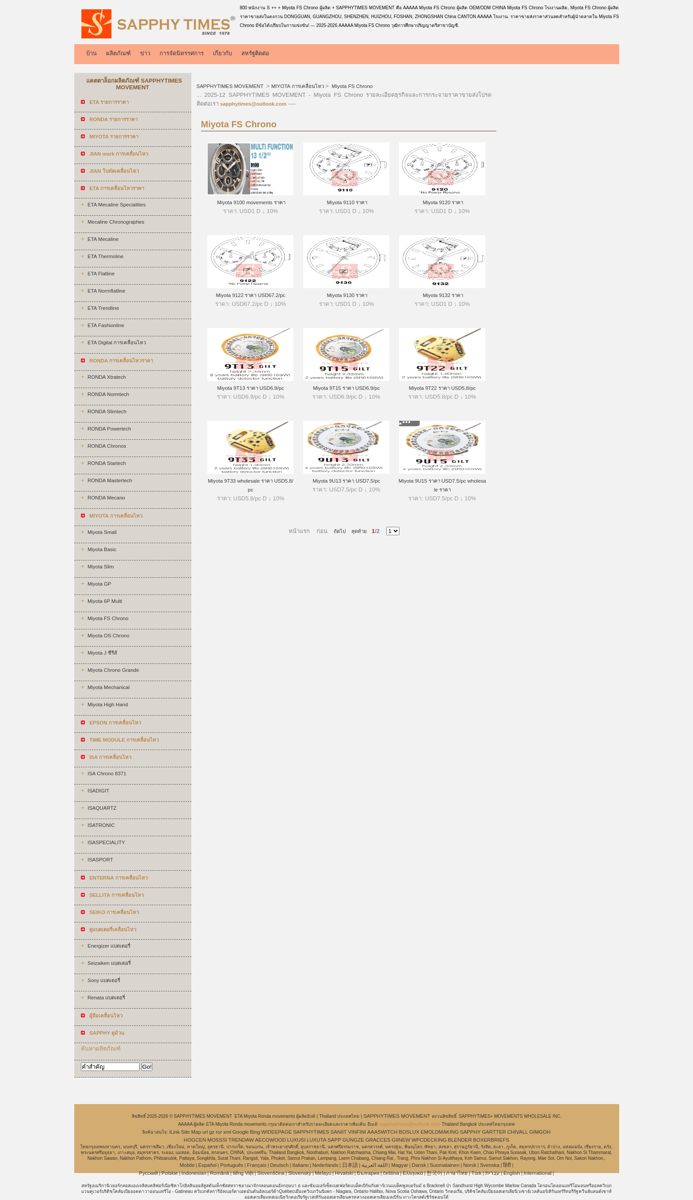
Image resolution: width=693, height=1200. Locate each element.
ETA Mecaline (103, 239)
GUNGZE (353, 1140)
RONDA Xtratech (107, 377)
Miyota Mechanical (108, 687)
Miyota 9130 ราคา (346, 295)
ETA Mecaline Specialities (116, 204)
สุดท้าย (356, 531)
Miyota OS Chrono (108, 635)
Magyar (399, 1165)
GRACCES (378, 1140)
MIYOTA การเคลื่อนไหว (297, 86)
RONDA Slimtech (107, 411)
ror (219, 1132)
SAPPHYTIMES (311, 1132)
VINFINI (357, 1132)
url (205, 1132)
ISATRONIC (101, 825)
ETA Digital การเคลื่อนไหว (117, 342)
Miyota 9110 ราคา (346, 202)
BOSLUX (409, 1132)
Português (231, 1165)
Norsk (469, 1165)
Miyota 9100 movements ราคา (251, 202)
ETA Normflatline (106, 290)
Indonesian (194, 1173)
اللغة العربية (375, 1165)
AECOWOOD (270, 1140)
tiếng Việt (243, 1173)
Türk (477, 1173)
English (511, 1173)
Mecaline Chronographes (116, 222)
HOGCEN (195, 1140)
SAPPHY (470, 1132)
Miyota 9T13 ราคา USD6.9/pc (250, 388)
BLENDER (460, 1140)
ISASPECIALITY (106, 842)
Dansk (419, 1165)
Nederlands (325, 1165)
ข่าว (145, 53)
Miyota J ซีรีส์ (102, 652)
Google (240, 1132)
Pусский (148, 1173)
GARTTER (494, 1132)
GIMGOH (540, 1132)
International (538, 1173)
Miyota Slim (101, 566)
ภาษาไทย (457, 1173)
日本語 (350, 1165)
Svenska (489, 1165)
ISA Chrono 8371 (107, 773)
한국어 (434, 1173)
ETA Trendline (103, 308)
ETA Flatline (101, 273)
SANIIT (339, 1132)
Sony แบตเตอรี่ (104, 980)
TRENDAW (241, 1140)
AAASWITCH (382, 1132)
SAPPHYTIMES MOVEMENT (231, 86)
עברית (492, 1173)
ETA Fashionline (106, 325)
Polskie (169, 1173)
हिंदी (507, 1165)
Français (257, 1165)
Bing (255, 1132)
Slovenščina (271, 1173)
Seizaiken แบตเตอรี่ (109, 963)
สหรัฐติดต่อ (255, 53)
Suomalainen (444, 1165)
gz (211, 1132)
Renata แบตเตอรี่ (106, 997)
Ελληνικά (413, 1173)
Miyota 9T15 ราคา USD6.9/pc (346, 388)
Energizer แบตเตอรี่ (109, 946)
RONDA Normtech (108, 394)
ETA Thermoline (105, 256)
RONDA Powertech (109, 428)
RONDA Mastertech (110, 480)
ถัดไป (340, 531)
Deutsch (279, 1165)
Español (207, 1165)
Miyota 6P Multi (105, 601)
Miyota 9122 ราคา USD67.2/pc (250, 295)
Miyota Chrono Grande (113, 670)
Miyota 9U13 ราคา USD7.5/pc (347, 481)
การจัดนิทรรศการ (182, 53)
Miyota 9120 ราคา (442, 202)
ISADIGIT (98, 790)
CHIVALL (517, 1132)
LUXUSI (296, 1140)
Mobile (186, 1165)
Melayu (323, 1173)
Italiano (300, 1165)
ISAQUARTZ (102, 808)
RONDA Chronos (107, 446)
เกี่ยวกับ (222, 53)
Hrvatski (344, 1173)
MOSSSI (217, 1140)
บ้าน (91, 53)
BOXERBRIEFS (491, 1140)
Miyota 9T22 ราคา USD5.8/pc (442, 388)
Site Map (191, 1132)
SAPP (334, 1140)
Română (219, 1173)
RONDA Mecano (106, 497)
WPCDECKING (428, 1140)
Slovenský (299, 1173)
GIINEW (401, 1140)
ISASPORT (100, 859)
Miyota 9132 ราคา (442, 295)
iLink (174, 1132)
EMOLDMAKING (440, 1132)
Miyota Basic (102, 549)
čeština (391, 1173)
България (368, 1173)
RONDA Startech (107, 463)
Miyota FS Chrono (108, 618)
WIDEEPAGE (276, 1132)
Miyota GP (99, 584)
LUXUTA (317, 1140)
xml (227, 1132)
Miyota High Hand (108, 704)
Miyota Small (102, 532)
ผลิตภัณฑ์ (118, 53)
